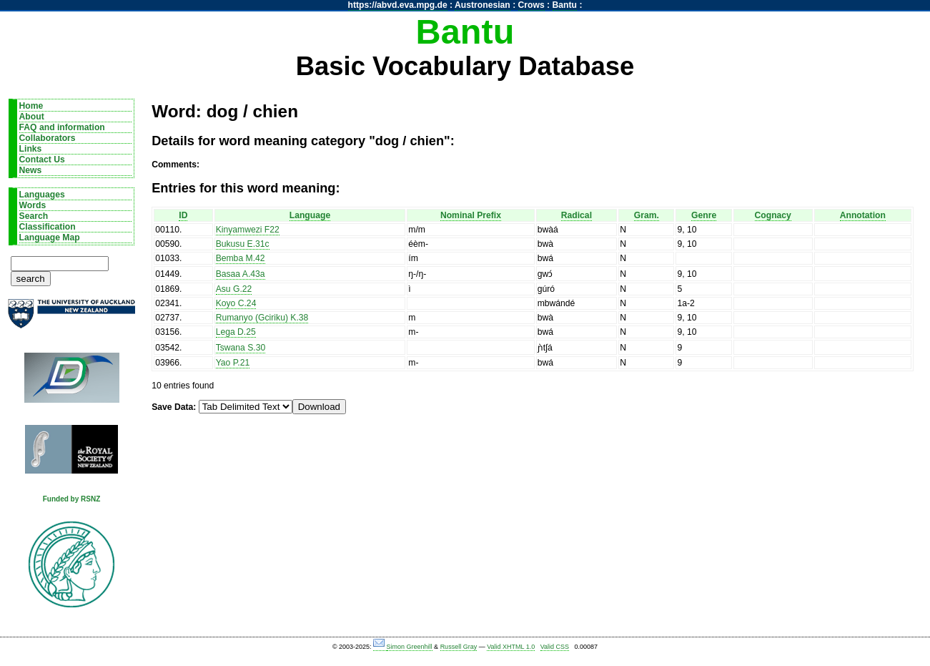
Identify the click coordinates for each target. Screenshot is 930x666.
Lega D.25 (236, 332)
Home (31, 106)
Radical (576, 215)
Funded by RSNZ (72, 499)
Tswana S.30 (241, 348)
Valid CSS (554, 646)
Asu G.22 (234, 289)
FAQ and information (62, 127)
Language (310, 215)
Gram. (646, 215)
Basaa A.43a (240, 274)
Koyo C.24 (236, 303)
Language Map (49, 237)
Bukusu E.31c (242, 244)
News (30, 170)
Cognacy (773, 215)
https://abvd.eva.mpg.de (397, 5)
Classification (47, 227)
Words (32, 205)
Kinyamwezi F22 (248, 230)
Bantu (565, 5)
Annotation (863, 215)
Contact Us (42, 160)
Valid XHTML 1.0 (511, 646)
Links (30, 149)
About (31, 117)
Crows (531, 5)
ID (183, 215)
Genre (703, 215)
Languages (42, 195)
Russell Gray (459, 646)
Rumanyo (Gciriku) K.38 (262, 318)
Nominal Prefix (470, 215)
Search (34, 216)
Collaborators (47, 138)
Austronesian (482, 5)
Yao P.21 (233, 363)
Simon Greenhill (409, 646)
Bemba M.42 (240, 258)
